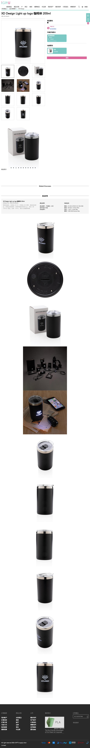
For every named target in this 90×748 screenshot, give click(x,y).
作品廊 (44, 7)
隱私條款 (33, 730)
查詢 (66, 58)
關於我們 (58, 7)
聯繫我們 (73, 7)
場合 (17, 727)
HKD (86, 7)
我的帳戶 (4, 718)
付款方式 (4, 725)
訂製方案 (4, 722)
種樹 (31, 7)
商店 (26, 7)
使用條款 (33, 727)
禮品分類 (16, 7)
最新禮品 (9, 7)
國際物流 (37, 7)
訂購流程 (4, 720)
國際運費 (4, 730)
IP (21, 7)
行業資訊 (65, 7)
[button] (13, 167)
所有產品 (4, 9)
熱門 (17, 722)
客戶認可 (33, 720)
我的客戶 (50, 7)
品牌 (17, 725)
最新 (17, 720)
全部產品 (19, 718)
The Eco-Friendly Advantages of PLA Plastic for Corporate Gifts (54, 731)
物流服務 (4, 727)
